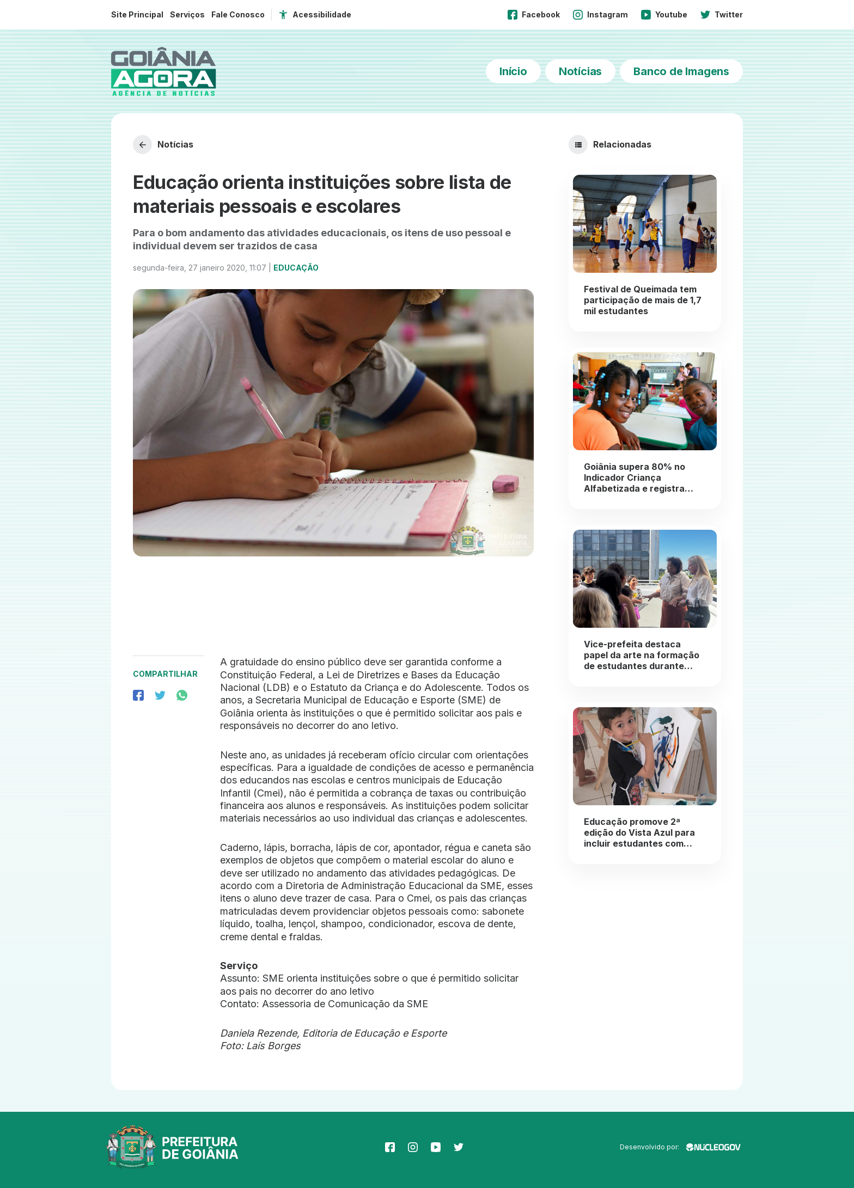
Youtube (664, 15)
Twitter (721, 15)
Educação (296, 267)
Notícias (580, 71)
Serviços (187, 14)
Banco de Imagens (681, 71)
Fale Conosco (238, 14)
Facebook (534, 15)
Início (513, 71)
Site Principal (137, 14)
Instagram (600, 15)
